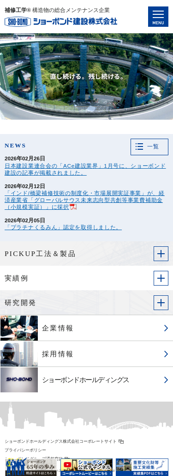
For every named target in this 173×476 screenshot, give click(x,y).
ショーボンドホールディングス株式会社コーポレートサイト (61, 441)
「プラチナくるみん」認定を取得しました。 (63, 227)
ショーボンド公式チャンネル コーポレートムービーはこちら (86, 464)
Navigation (158, 16)
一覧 (153, 147)
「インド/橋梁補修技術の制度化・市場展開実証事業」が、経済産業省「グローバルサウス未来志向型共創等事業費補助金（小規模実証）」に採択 (85, 200)
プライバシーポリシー (25, 450)
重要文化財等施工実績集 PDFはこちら (142, 464)
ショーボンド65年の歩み (31, 464)
